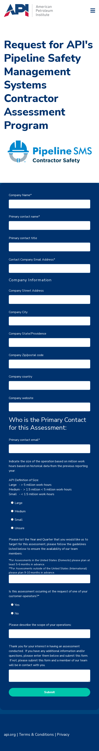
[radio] (51, 503)
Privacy (63, 734)
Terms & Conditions (36, 734)
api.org (10, 734)
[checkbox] (49, 515)
